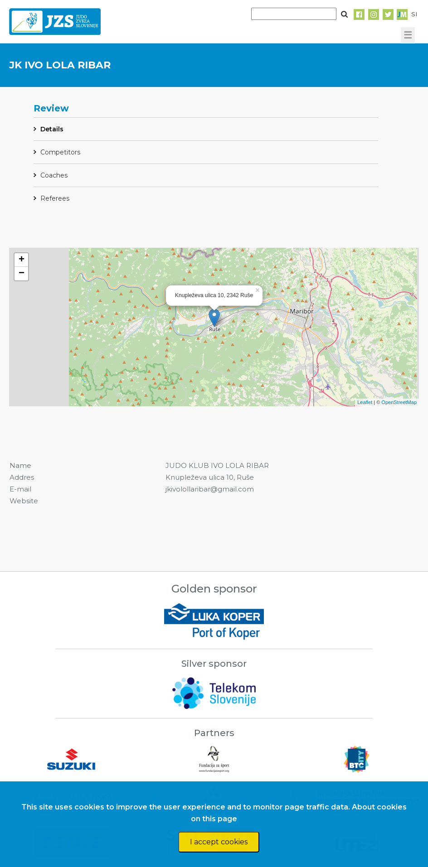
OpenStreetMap (399, 402)
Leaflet (364, 402)
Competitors (60, 152)
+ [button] (21, 260)
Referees (54, 198)
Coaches (54, 175)
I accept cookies (219, 842)
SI (414, 14)
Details (51, 129)
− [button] (21, 273)
